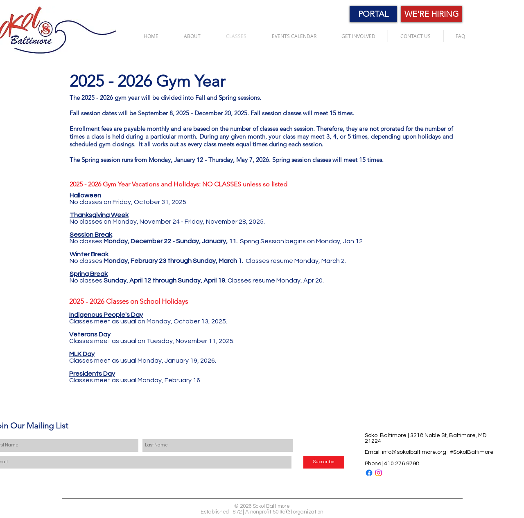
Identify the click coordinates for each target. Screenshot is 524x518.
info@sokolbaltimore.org (414, 452)
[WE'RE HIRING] (431, 14)
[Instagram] (378, 473)
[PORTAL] (373, 14)
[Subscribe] (323, 462)
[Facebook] (369, 473)
